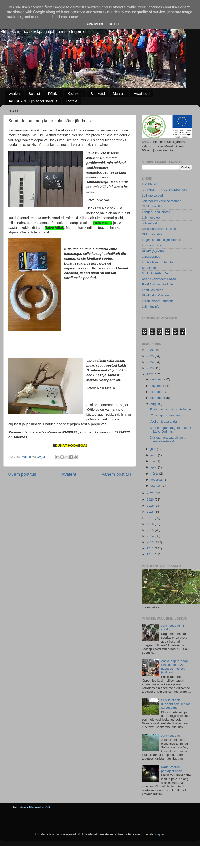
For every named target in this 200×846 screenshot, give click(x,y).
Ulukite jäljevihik (153, 251)
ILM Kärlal (149, 184)
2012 (151, 548)
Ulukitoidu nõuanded (156, 295)
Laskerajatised (152, 245)
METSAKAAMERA (155, 273)
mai (153, 461)
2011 (151, 554)
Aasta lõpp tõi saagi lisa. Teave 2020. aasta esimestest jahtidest (174, 666)
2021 (151, 493)
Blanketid (97, 93)
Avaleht (15, 93)
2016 (151, 524)
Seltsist (34, 93)
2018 (151, 511)
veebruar (157, 479)
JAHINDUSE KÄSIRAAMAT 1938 (165, 190)
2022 (151, 374)
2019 (151, 505)
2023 (151, 368)
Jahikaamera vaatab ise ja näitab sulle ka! (168, 439)
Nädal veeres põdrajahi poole (171, 768)
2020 (151, 499)
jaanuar (156, 485)
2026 (151, 349)
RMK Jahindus (152, 234)
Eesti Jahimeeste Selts (158, 284)
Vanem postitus (116, 474)
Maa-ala (119, 93)
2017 (151, 518)
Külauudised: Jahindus (157, 301)
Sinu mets (149, 267)
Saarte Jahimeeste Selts (159, 279)
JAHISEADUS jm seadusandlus (32, 101)
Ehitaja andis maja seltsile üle (170, 409)
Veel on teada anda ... (165, 421)
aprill (154, 467)
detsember (158, 379)
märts (154, 473)
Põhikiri (53, 93)
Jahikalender (151, 223)
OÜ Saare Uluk (152, 206)
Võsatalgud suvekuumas (167, 415)
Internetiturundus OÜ (34, 807)
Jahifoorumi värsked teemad (161, 201)
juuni (154, 455)
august (155, 404)
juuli (153, 449)
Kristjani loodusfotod (156, 212)
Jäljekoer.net (151, 256)
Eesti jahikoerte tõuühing (159, 262)
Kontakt (71, 101)
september (158, 398)
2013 (151, 542)
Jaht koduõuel (170, 735)
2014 (151, 536)
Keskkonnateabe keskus (159, 228)
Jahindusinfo (151, 306)
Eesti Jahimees (152, 290)
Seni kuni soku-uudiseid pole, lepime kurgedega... (175, 703)
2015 (151, 530)
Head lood (142, 93)
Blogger (158, 834)
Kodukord (74, 93)
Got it (114, 24)
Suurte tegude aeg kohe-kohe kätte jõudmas (170, 429)
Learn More (93, 24)
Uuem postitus (22, 474)
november (157, 385)
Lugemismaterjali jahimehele (162, 240)
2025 (151, 356)
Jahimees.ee (151, 217)
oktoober (156, 391)
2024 (151, 362)
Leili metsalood (152, 195)
